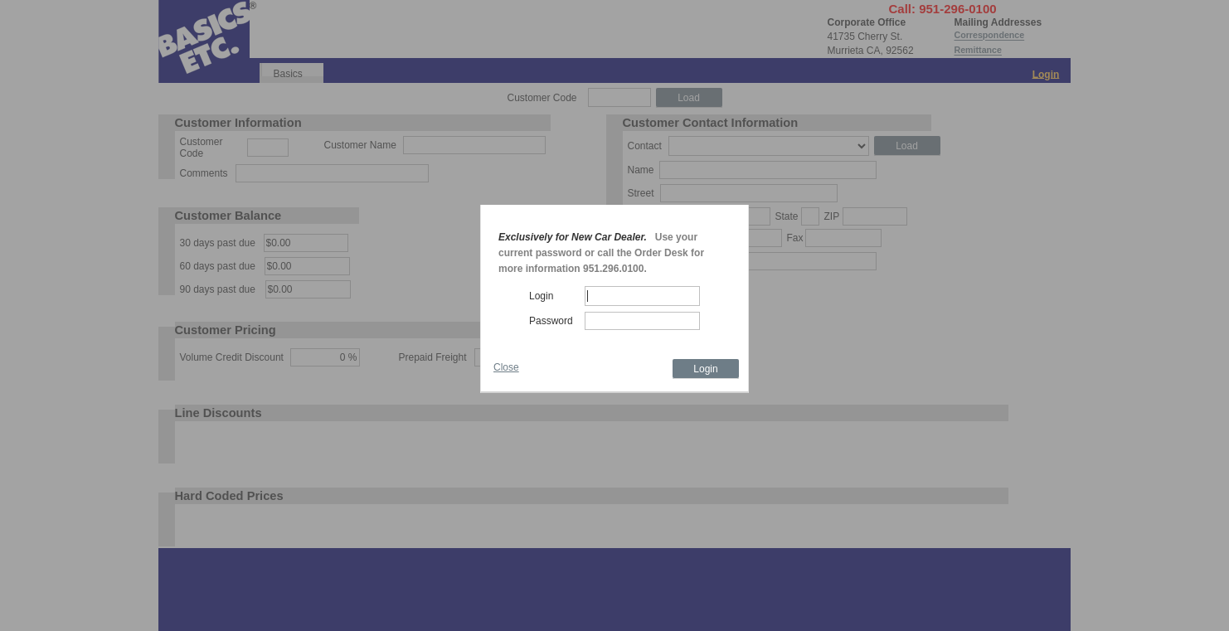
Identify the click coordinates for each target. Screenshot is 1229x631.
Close (506, 367)
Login (541, 296)
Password (551, 321)
